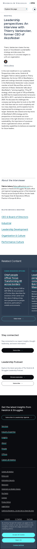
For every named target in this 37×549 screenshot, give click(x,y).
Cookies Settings (18, 545)
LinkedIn (7, 519)
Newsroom (5, 484)
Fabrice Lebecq (9, 65)
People (4, 448)
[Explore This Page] (16, 9)
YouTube (30, 519)
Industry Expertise (8, 432)
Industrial (6, 223)
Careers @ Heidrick (9, 460)
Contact (4, 497)
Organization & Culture (13, 236)
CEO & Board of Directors (15, 217)
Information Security (8, 480)
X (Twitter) (18, 519)
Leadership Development (15, 229)
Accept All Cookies (19, 535)
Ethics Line (5, 476)
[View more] (18, 318)
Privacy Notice (6, 502)
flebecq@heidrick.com (21, 186)
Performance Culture (13, 242)
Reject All (18, 540)
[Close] (34, 523)
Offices (4, 454)
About (4, 443)
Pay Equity (5, 493)
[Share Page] (34, 9)
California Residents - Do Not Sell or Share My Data (18, 510)
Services (5, 426)
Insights (4, 437)
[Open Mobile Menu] (32, 3)
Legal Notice (5, 506)
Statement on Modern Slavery (11, 489)
